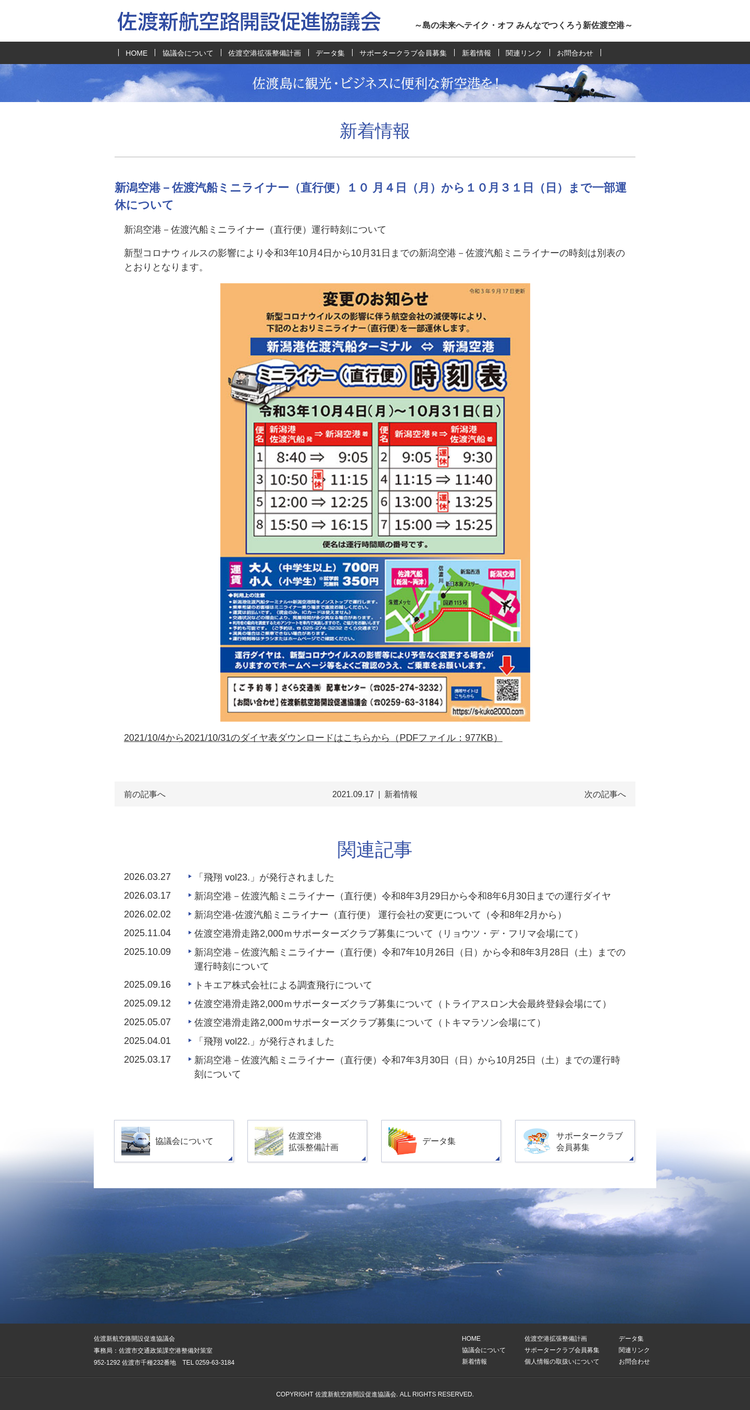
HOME (136, 53)
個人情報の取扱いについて (561, 1361)
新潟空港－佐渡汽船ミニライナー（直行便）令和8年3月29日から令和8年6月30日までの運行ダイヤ (402, 896)
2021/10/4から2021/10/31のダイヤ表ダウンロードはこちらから (313, 738)
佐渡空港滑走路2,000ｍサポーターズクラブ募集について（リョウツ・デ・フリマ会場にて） (388, 933)
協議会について (188, 53)
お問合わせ (575, 53)
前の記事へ (145, 794)
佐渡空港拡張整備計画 (264, 53)
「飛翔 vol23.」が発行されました (264, 877)
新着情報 (476, 53)
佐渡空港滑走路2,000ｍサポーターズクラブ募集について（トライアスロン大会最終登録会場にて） (402, 1004)
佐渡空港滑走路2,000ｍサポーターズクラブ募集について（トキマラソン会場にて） (370, 1022)
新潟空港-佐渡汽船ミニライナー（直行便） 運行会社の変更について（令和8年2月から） (380, 915)
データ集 (330, 53)
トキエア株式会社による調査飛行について (283, 985)
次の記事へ (605, 794)
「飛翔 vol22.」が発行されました (264, 1041)
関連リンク (524, 53)
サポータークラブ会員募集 (403, 53)
